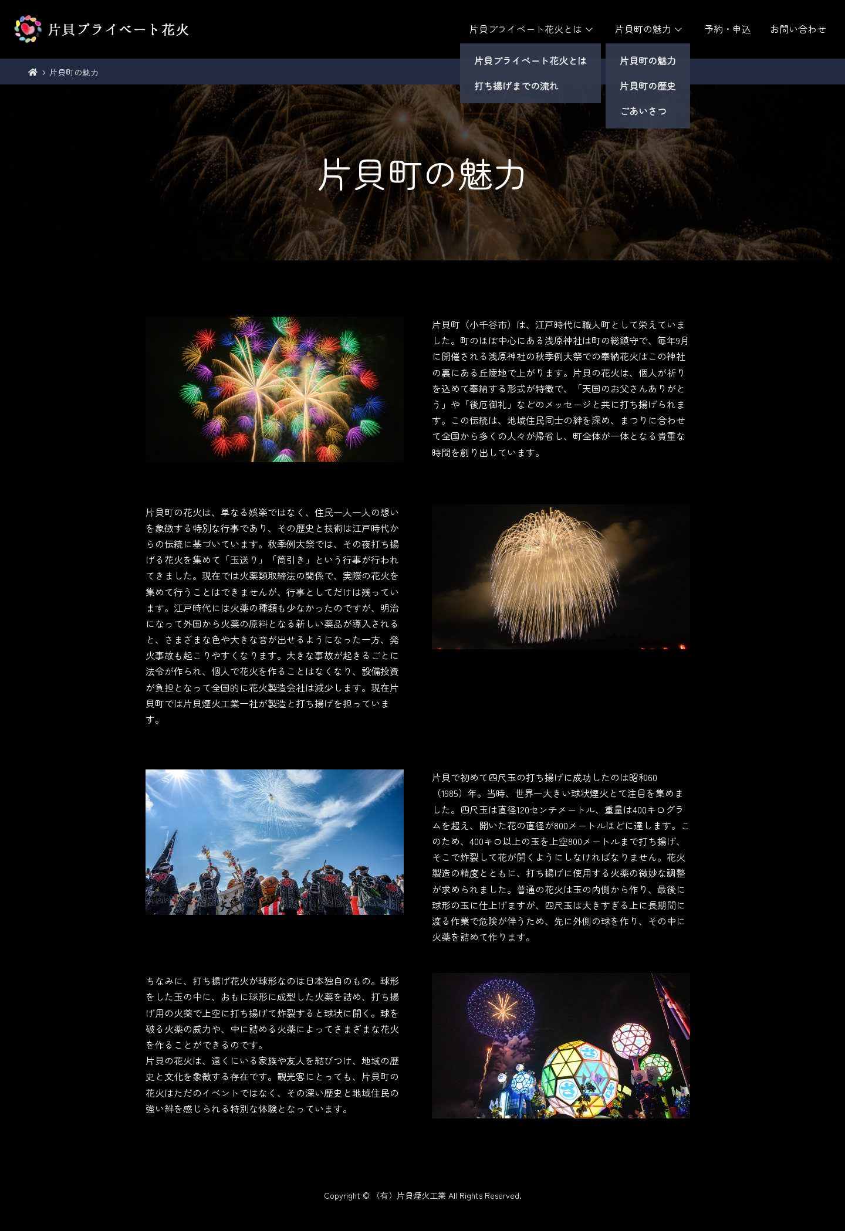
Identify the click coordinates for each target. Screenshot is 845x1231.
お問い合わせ (798, 29)
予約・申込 (727, 29)
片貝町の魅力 (643, 29)
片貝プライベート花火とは (525, 29)
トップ (33, 73)
